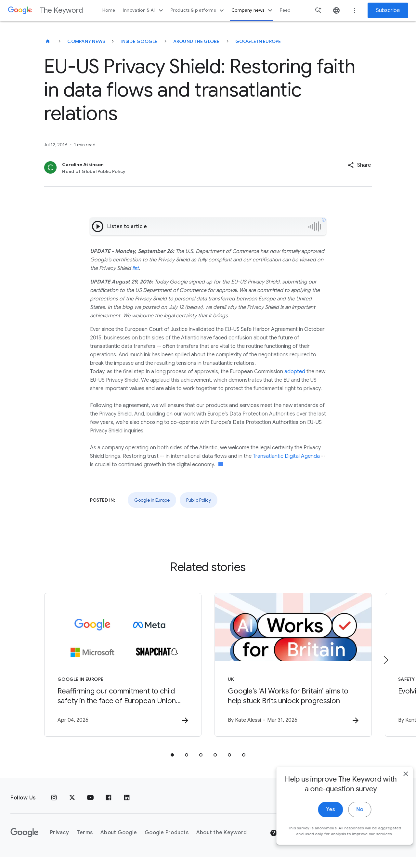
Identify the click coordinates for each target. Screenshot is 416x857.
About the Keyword (221, 832)
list (135, 268)
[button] (359, 165)
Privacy (59, 832)
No (349, 818)
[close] (396, 782)
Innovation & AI (143, 10)
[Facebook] (108, 798)
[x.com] (72, 798)
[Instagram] (54, 798)
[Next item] (385, 660)
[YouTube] (90, 798)
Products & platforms (198, 10)
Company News (86, 41)
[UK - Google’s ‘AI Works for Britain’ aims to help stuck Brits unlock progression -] (293, 664)
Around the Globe (196, 41)
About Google (118, 832)
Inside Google (139, 41)
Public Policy (198, 500)
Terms (85, 832)
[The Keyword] (48, 41)
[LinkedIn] (127, 798)
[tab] (172, 755)
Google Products (166, 832)
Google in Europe (258, 41)
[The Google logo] (24, 832)
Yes (320, 818)
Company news (252, 10)
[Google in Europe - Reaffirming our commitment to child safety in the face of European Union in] (123, 664)
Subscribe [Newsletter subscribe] (388, 10)
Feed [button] (285, 10)
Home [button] (108, 10)
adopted (294, 371)
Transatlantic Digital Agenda (286, 456)
